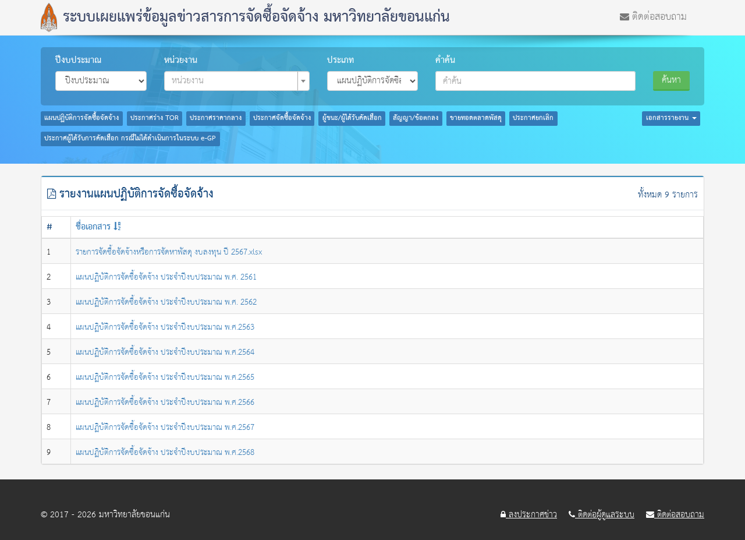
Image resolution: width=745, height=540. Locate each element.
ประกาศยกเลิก (533, 118)
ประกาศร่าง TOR (154, 118)
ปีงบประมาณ (78, 60)
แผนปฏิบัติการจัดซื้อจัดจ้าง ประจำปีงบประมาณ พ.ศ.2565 (165, 377)
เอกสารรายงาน (671, 118)
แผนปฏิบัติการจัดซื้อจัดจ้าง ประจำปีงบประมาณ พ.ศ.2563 (165, 327)
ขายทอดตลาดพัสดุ (476, 118)
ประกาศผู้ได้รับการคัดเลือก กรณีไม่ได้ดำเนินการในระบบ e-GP (130, 138)
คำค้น (445, 60)
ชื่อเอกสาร (93, 227)
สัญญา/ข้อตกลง (415, 118)
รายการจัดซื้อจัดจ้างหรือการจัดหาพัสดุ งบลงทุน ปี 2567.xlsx (169, 252)
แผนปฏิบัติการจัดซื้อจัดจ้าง (81, 118)
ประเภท (340, 60)
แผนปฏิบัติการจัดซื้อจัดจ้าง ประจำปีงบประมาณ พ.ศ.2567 (165, 427)
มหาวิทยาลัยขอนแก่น (134, 515)
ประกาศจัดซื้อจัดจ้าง (282, 118)
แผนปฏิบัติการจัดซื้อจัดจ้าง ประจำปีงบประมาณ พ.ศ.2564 (165, 352)
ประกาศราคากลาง (216, 118)
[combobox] (237, 81)
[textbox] (233, 81)
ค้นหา (671, 80)
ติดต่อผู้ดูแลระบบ (601, 515)
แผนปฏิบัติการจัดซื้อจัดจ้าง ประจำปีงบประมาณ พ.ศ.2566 (165, 402)
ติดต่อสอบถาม (653, 15)
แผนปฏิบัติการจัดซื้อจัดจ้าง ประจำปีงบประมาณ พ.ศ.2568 (165, 452)
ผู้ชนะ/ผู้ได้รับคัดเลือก (352, 118)
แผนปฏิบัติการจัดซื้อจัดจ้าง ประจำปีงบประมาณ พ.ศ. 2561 (166, 277)
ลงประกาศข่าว (529, 515)
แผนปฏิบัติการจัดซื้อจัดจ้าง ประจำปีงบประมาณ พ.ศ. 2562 (166, 302)
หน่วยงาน (180, 60)
